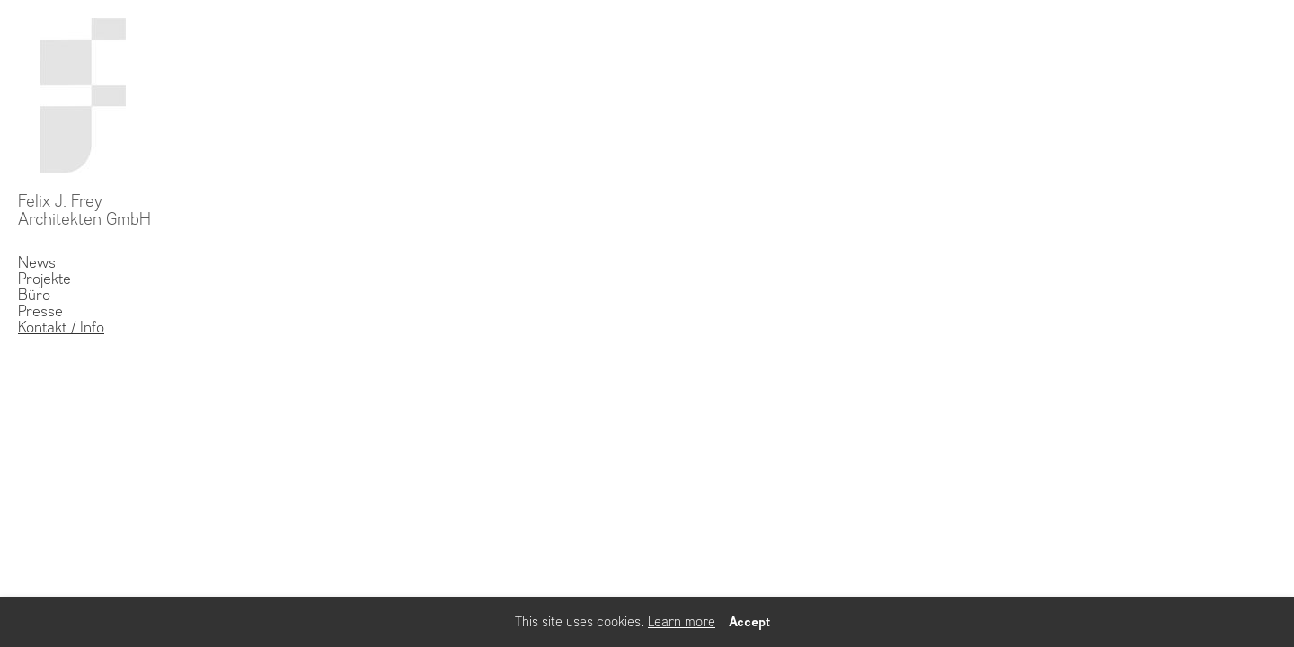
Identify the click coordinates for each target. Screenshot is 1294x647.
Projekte (44, 278)
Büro (34, 295)
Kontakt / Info (61, 327)
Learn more (681, 622)
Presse (40, 311)
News (37, 262)
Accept (749, 622)
